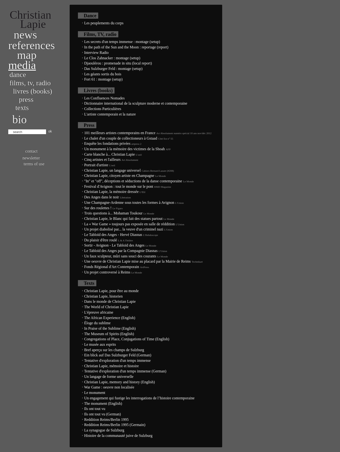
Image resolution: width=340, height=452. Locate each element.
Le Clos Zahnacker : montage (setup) (112, 58)
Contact (31, 151)
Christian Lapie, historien (103, 296)
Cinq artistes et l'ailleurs (102, 160)
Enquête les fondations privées (107, 143)
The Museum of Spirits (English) (109, 334)
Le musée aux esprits (100, 344)
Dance (17, 74)
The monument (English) (103, 403)
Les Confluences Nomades (104, 98)
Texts (22, 107)
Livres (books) (32, 91)
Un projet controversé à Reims (107, 272)
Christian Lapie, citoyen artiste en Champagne (119, 176)
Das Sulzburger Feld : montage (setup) (113, 69)
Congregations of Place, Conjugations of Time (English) (126, 339)
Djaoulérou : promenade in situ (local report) (118, 63)
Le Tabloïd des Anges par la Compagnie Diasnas (120, 251)
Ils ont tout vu (94, 409)
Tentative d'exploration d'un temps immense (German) (125, 371)
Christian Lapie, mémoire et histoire (111, 366)
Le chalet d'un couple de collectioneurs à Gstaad (120, 138)
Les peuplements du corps (103, 23)
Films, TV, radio (30, 83)
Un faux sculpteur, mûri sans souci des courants (120, 256)
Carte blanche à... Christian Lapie (109, 154)
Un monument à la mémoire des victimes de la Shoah (124, 149)
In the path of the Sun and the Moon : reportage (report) (126, 47)
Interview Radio (96, 53)
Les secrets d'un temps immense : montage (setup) (122, 42)
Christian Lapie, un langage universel (112, 170)
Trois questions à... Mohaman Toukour (113, 213)
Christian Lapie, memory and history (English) (119, 382)
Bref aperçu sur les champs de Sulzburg (114, 350)
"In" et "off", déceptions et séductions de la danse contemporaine (133, 181)
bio (19, 119)
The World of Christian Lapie (106, 307)
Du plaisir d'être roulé (100, 240)
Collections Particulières (102, 109)
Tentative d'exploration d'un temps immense (117, 360)
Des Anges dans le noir (101, 197)
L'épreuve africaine (98, 312)
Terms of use (34, 164)
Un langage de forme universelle (108, 377)
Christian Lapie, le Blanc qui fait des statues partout (123, 219)
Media (22, 65)
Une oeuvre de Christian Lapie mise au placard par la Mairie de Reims (137, 261)
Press (26, 99)
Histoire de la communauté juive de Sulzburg (118, 436)
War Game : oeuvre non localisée (109, 387)
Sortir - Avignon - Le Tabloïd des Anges (114, 245)
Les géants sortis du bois (102, 74)
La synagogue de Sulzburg (104, 430)
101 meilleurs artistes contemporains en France (119, 133)
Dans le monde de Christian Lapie (110, 301)
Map (27, 55)
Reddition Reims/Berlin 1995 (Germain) (114, 425)
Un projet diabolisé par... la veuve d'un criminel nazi (123, 229)
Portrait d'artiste (96, 165)
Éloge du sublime (97, 323)
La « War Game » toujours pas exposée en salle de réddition (129, 224)
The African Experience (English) (109, 318)
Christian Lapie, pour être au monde (111, 291)
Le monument (94, 393)
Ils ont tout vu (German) (102, 414)
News (25, 34)
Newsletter (31, 158)
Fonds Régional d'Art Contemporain (111, 267)
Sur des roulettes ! (97, 208)
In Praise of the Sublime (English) (110, 328)
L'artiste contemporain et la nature (110, 114)
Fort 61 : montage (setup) (103, 79)
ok (50, 131)
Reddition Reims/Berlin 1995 (106, 420)
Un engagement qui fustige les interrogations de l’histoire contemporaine (139, 398)
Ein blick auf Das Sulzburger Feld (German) (117, 355)
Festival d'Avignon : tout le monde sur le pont (118, 186)
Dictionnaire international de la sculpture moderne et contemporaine (135, 103)
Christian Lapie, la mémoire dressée (111, 192)
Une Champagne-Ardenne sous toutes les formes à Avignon (129, 202)
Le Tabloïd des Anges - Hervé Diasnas (113, 235)
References (31, 45)
